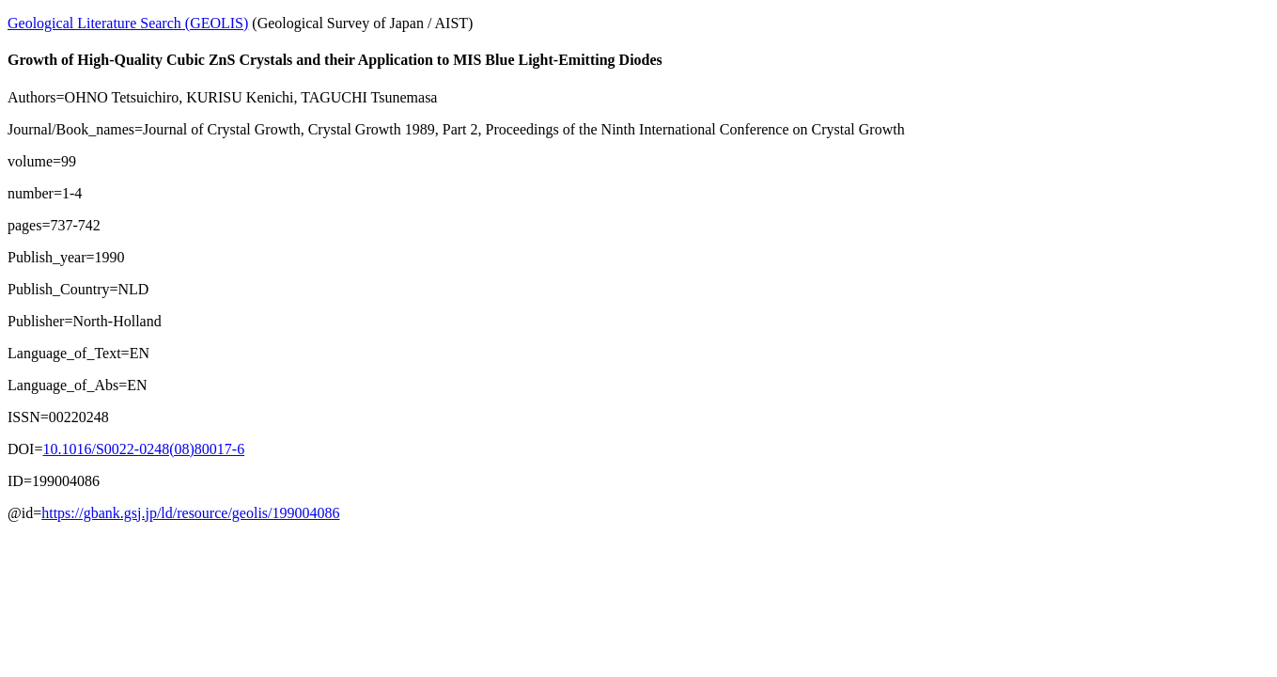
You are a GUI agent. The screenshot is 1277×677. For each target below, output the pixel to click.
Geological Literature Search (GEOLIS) (128, 23)
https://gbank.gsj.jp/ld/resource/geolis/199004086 (190, 513)
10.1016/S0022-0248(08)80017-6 (143, 449)
